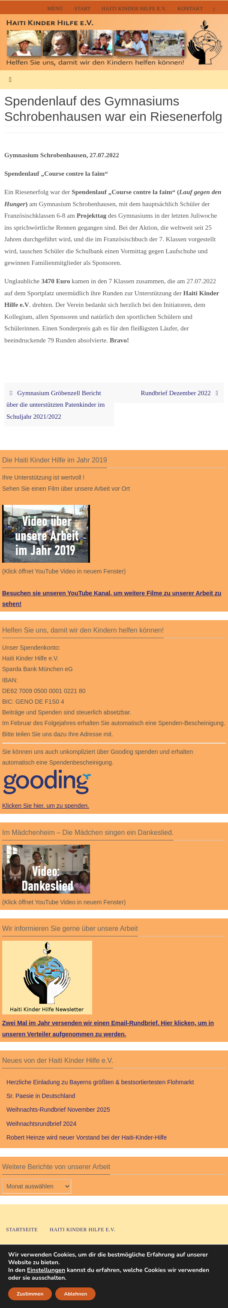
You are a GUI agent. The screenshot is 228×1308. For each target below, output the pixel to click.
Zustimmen (30, 1294)
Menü (55, 9)
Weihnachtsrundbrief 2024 (41, 1123)
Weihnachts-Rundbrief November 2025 (58, 1109)
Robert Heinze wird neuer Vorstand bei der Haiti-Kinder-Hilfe (86, 1137)
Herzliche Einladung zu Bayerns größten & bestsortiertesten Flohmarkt (100, 1082)
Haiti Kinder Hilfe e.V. (134, 9)
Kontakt (190, 9)
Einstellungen (47, 1270)
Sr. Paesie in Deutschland (40, 1095)
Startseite (22, 1230)
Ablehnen (76, 1294)
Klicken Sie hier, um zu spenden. (45, 805)
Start (82, 9)
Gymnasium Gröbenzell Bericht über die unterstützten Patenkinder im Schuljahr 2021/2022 (55, 404)
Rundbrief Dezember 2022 (181, 392)
